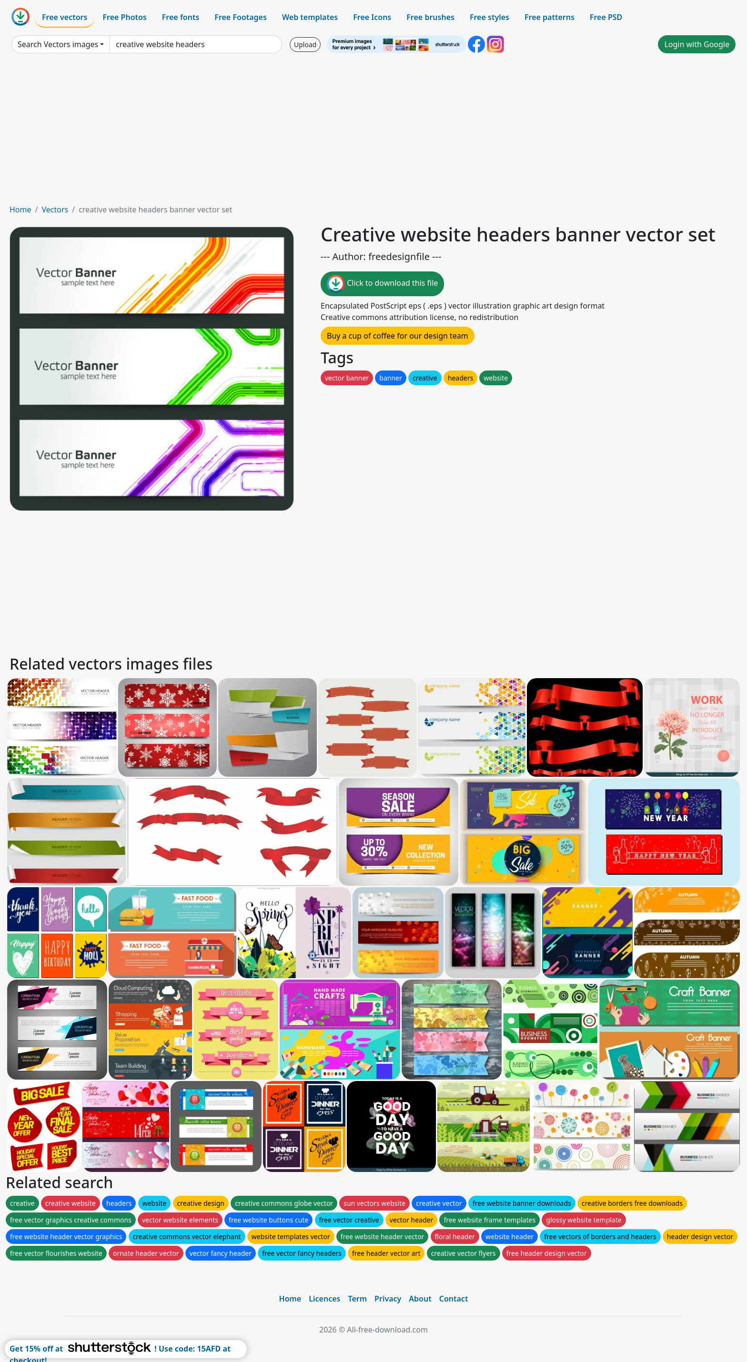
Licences (324, 1298)
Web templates (310, 17)
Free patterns (550, 17)
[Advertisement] (373, 132)
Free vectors (64, 17)
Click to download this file (382, 284)
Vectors (54, 209)
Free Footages (240, 17)
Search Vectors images (58, 44)
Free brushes (430, 17)
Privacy (387, 1298)
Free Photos (124, 17)
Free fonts (181, 17)
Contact (453, 1298)
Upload (305, 44)
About (420, 1298)
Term (357, 1298)
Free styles (489, 17)
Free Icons (372, 17)
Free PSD (606, 17)
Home (20, 209)
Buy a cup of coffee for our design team (397, 335)
